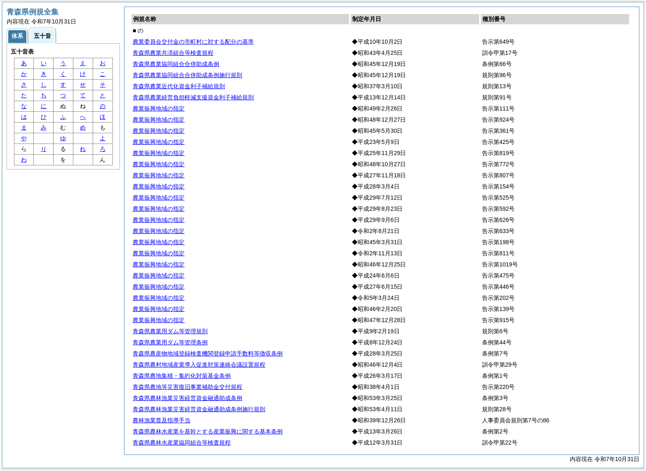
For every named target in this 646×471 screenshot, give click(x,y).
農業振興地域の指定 (159, 108)
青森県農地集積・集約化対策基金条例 (182, 375)
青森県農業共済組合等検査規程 (173, 52)
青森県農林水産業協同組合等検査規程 (182, 442)
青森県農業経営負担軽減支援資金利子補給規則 (193, 97)
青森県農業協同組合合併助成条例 (176, 64)
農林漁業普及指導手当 (161, 420)
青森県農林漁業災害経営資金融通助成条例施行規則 (199, 409)
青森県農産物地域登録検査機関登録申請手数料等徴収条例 (208, 353)
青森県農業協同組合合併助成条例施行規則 (187, 75)
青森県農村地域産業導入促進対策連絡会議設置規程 (199, 364)
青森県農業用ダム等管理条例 (170, 342)
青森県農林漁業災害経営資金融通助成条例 (187, 398)
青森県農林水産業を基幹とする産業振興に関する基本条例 (208, 431)
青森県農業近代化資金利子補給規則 (179, 86)
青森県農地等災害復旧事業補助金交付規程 (187, 387)
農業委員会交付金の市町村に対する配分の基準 (193, 41)
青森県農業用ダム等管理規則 (170, 331)
